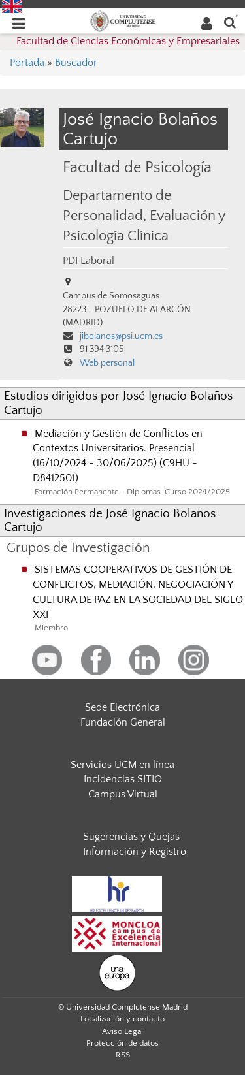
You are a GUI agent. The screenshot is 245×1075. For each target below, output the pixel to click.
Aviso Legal (122, 1031)
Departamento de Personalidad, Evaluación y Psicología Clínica (144, 216)
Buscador (76, 63)
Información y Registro (134, 852)
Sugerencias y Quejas (131, 836)
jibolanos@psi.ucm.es (121, 336)
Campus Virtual (122, 794)
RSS (123, 1054)
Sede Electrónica (122, 707)
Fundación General (122, 722)
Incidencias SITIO (123, 779)
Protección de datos (122, 1043)
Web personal (107, 363)
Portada (27, 63)
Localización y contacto (122, 1018)
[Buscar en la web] (230, 22)
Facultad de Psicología (137, 167)
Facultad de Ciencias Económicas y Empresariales (128, 41)
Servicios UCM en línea (122, 765)
